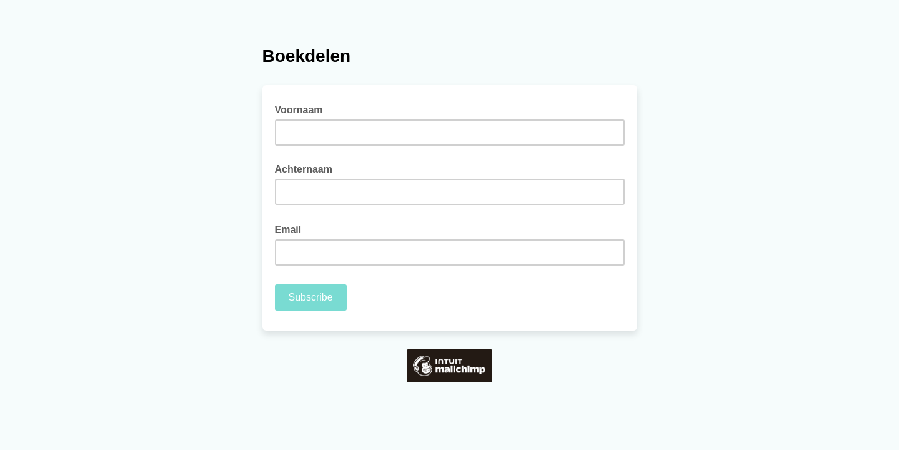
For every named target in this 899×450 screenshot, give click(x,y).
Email (292, 229)
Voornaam (299, 109)
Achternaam (303, 169)
